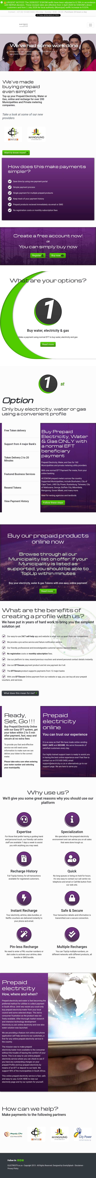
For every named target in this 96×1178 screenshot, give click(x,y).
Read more (48, 344)
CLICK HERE (22, 1079)
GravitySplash (68, 1165)
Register (38, 255)
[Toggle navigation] (90, 25)
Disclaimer (79, 1165)
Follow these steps (53, 502)
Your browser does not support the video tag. (11, 25)
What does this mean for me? (20, 693)
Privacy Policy (13, 1168)
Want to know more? (16, 152)
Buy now (57, 255)
